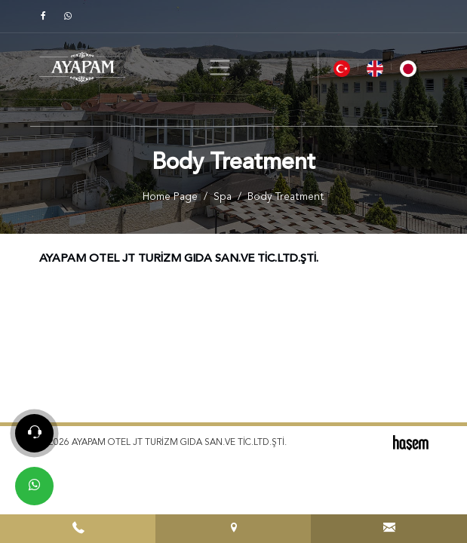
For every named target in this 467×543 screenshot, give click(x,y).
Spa (223, 197)
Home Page (170, 197)
